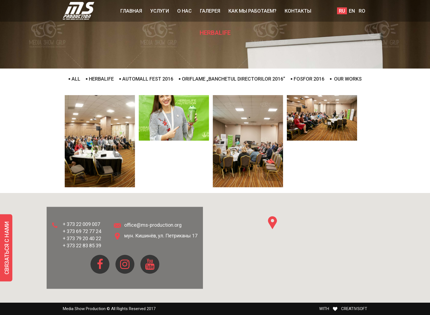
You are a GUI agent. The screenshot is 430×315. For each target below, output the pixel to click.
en (352, 11)
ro (362, 11)
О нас (184, 11)
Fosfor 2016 (307, 79)
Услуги (159, 11)
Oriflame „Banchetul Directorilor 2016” (232, 79)
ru (342, 11)
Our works (346, 79)
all (74, 79)
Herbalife (100, 79)
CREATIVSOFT (354, 308)
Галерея (210, 11)
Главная (131, 11)
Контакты (298, 11)
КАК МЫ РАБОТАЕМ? (252, 11)
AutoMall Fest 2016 (146, 79)
